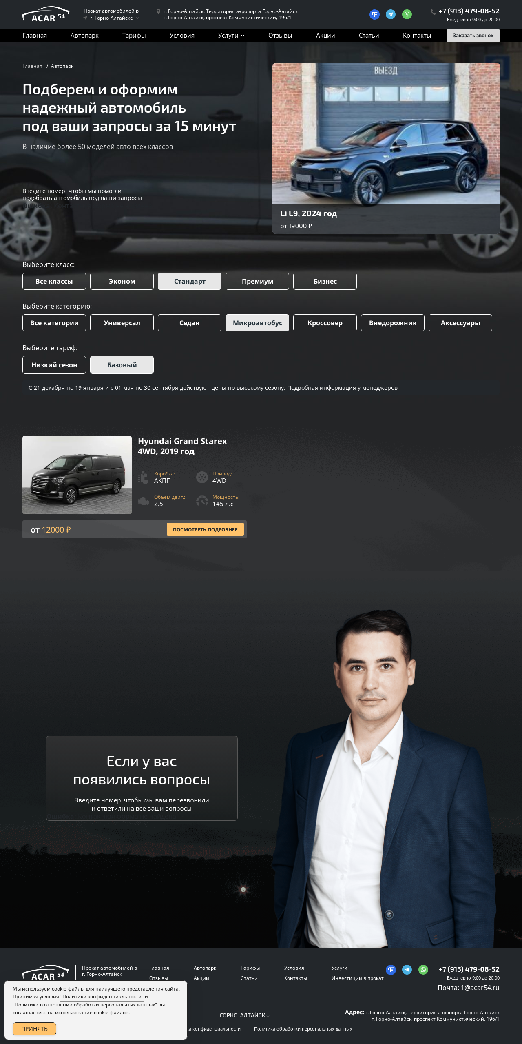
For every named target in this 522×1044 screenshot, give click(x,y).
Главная (34, 35)
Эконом (122, 281)
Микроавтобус (257, 322)
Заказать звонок (473, 35)
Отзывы (280, 35)
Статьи (369, 35)
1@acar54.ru (480, 988)
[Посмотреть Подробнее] (134, 487)
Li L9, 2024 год (309, 213)
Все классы (54, 281)
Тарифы (134, 35)
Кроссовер (325, 322)
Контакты (417, 35)
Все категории (54, 322)
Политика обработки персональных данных (303, 1029)
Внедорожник (393, 322)
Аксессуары (460, 322)
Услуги (228, 35)
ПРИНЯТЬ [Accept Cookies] (34, 1029)
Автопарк (85, 35)
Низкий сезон (54, 364)
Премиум (257, 281)
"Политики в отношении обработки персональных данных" (85, 1004)
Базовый (122, 364)
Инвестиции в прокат (358, 978)
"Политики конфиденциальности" (102, 996)
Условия (182, 35)
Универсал (122, 322)
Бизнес (325, 281)
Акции (325, 35)
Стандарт (190, 281)
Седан (189, 322)
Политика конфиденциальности (205, 1029)
